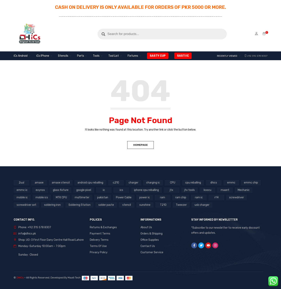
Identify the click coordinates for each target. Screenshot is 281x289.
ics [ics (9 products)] (121, 190)
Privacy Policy (99, 252)
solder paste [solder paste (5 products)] (106, 205)
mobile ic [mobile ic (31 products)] (22, 197)
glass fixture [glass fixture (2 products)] (60, 190)
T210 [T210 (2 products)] (163, 205)
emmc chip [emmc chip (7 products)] (251, 182)
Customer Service (151, 252)
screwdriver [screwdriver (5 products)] (236, 197)
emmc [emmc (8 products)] (231, 182)
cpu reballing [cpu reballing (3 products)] (193, 182)
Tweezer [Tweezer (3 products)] (181, 205)
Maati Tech (75, 277)
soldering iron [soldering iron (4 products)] (52, 205)
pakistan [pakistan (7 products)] (102, 197)
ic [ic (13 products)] (104, 190)
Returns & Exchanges (103, 227)
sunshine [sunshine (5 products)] (144, 205)
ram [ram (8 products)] (162, 197)
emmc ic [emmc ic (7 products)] (22, 190)
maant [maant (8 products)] (225, 190)
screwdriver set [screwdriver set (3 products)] (26, 205)
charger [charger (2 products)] (133, 182)
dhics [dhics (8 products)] (213, 182)
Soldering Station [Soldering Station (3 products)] (79, 205)
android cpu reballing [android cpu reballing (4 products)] (90, 182)
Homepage (140, 144)
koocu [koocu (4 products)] (207, 190)
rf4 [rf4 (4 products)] (216, 197)
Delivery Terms (99, 240)
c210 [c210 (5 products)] (116, 182)
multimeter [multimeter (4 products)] (82, 197)
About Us (146, 227)
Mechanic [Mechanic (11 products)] (244, 190)
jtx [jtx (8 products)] (171, 190)
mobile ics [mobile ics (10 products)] (42, 197)
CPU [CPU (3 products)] (172, 182)
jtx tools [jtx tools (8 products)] (189, 190)
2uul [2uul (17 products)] (21, 182)
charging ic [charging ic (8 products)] (153, 182)
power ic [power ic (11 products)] (144, 197)
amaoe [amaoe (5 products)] (39, 182)
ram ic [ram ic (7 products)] (199, 197)
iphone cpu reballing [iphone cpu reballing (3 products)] (146, 190)
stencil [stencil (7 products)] (126, 205)
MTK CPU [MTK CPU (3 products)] (61, 197)
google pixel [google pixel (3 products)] (83, 190)
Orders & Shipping (151, 233)
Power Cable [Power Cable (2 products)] (124, 197)
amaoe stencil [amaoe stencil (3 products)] (61, 182)
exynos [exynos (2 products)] (40, 190)
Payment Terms (100, 233)
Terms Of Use (98, 246)
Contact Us (147, 246)
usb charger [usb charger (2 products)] (202, 205)
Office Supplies (149, 240)
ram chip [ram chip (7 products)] (180, 197)
